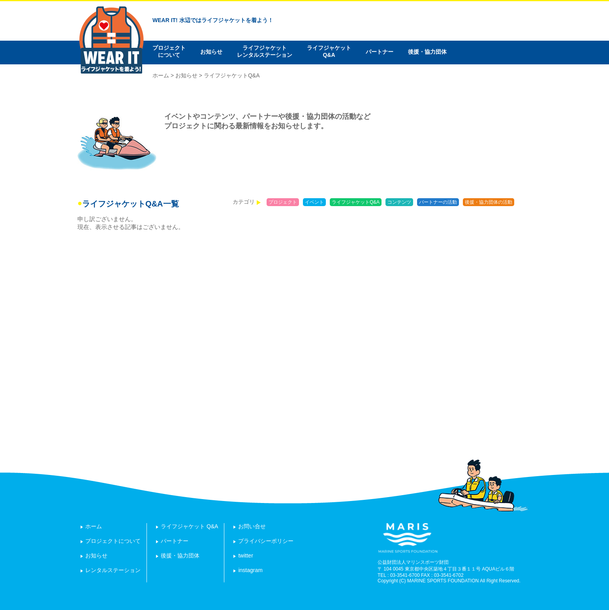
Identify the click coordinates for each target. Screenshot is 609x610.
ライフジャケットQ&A (329, 51)
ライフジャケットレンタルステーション (264, 51)
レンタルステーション (113, 570)
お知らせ (211, 52)
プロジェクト (283, 202)
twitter (245, 555)
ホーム (160, 75)
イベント (314, 202)
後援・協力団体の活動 (488, 202)
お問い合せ (252, 526)
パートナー (379, 52)
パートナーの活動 (438, 202)
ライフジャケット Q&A (189, 526)
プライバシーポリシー (265, 541)
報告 (525, 202)
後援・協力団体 (427, 52)
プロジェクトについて (169, 51)
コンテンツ (399, 202)
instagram (250, 570)
